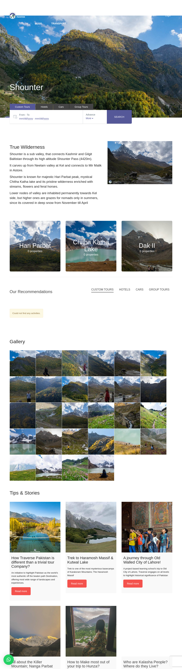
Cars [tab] (61, 106)
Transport (58, 23)
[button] (8, 659)
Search (119, 117)
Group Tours (97, 7)
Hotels (143, 7)
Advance (90, 114)
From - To (24, 114)
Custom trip (70, 7)
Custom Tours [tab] (22, 106)
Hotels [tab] (44, 106)
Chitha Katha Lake (91, 246)
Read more (21, 591)
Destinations (44, 7)
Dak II (147, 245)
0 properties (35, 251)
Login (168, 15)
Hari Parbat (35, 245)
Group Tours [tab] (81, 106)
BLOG (38, 23)
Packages (122, 7)
